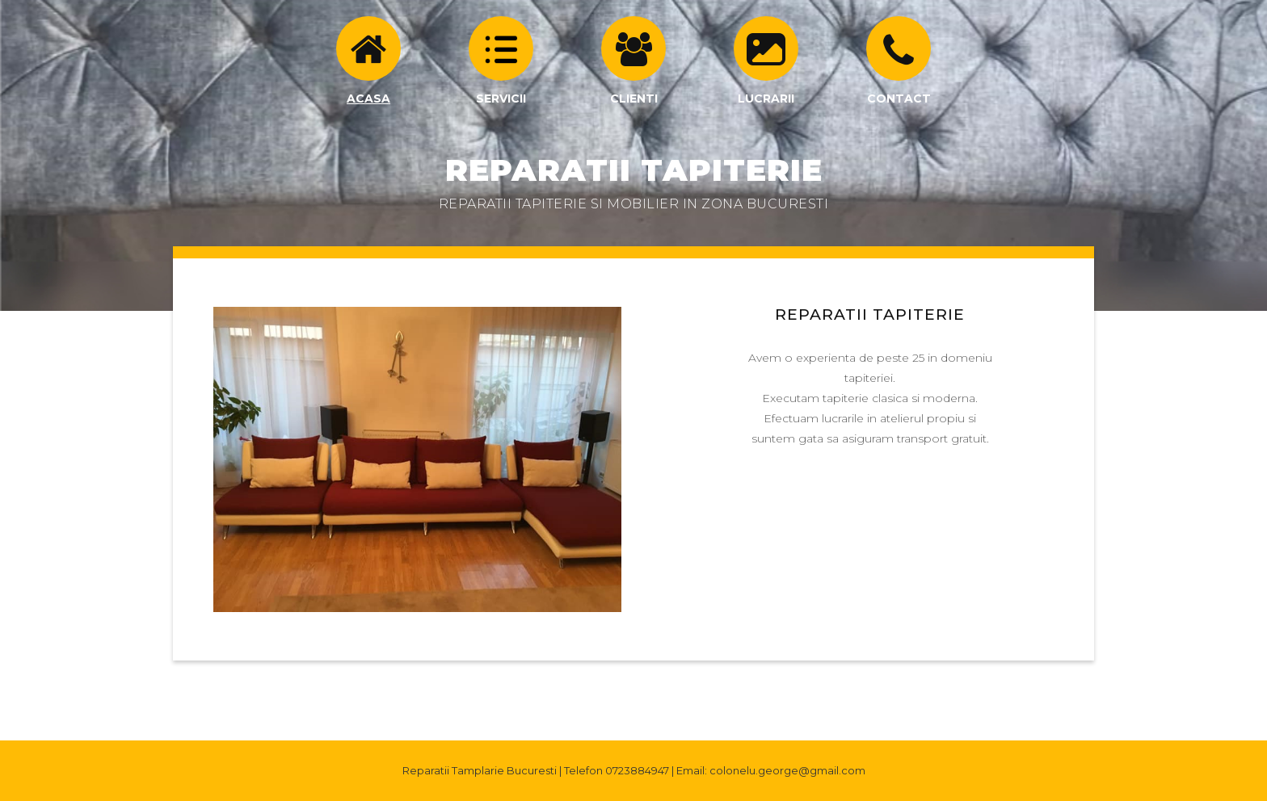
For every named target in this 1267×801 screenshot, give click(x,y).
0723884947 (637, 770)
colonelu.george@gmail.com (787, 770)
